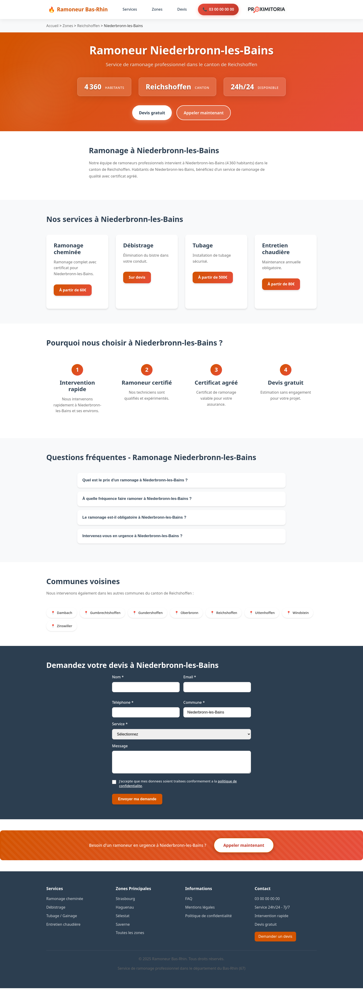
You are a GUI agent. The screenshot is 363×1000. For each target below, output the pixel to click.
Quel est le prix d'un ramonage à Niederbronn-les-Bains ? (138, 482)
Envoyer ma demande (137, 811)
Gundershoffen (156, 619)
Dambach (65, 619)
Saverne (123, 935)
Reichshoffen (88, 25)
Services (129, 9)
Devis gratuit (151, 114)
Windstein (65, 633)
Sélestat (122, 927)
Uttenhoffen (276, 619)
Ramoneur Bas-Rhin (82, 9)
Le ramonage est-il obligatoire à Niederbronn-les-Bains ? (138, 522)
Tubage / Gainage (61, 927)
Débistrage (55, 919)
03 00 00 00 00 (221, 9)
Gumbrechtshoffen (108, 619)
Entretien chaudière (63, 935)
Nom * (118, 685)
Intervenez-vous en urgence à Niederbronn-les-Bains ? (136, 541)
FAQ (188, 910)
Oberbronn (197, 619)
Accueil (52, 25)
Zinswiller (101, 633)
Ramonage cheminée (64, 910)
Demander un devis (275, 948)
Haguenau (125, 919)
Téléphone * (122, 710)
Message (120, 754)
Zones (157, 9)
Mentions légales (200, 919)
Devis (182, 9)
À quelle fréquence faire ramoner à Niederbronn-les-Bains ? (140, 502)
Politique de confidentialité (208, 927)
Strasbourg (125, 910)
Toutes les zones (130, 944)
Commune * (194, 710)
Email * (189, 685)
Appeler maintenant (204, 114)
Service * (120, 732)
